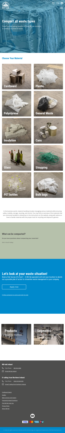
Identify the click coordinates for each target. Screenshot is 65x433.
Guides (4, 395)
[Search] (58, 3)
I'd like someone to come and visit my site (15, 295)
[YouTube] (32, 416)
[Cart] (53, 3)
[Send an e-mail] (32, 371)
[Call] (32, 368)
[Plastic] (48, 76)
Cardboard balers (7, 392)
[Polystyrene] (16, 103)
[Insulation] (16, 131)
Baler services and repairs (9, 398)
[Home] (5, 5)
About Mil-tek (5, 408)
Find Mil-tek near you (8, 403)
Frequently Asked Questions (10, 400)
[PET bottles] (16, 185)
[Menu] (61, 8)
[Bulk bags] (48, 185)
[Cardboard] (16, 76)
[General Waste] (48, 103)
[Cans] (48, 131)
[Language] (62, 3)
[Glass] (16, 158)
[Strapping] (48, 158)
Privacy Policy (5, 406)
